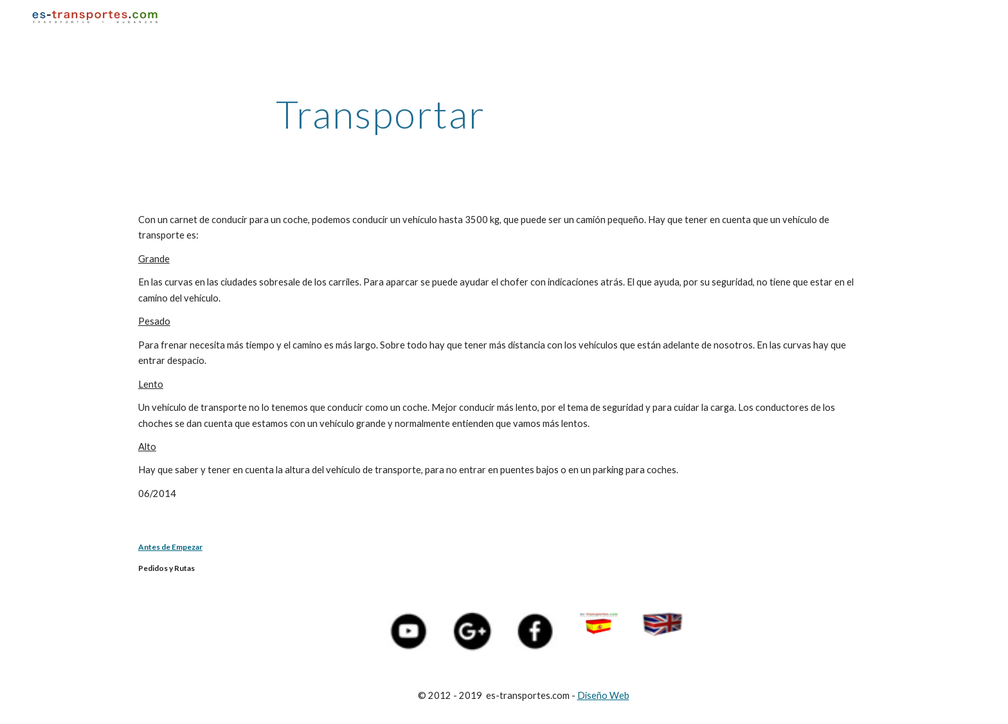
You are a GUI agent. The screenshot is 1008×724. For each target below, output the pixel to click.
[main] (380, 113)
